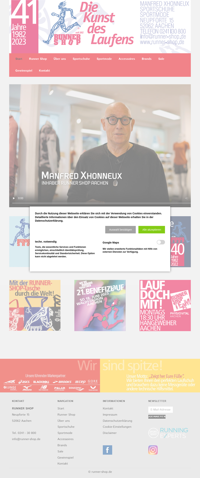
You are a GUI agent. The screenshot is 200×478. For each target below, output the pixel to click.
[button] (120, 229)
